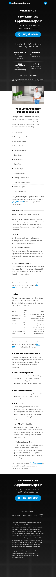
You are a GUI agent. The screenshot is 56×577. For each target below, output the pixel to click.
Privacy (30, 515)
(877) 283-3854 (28, 34)
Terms (35, 515)
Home (14, 515)
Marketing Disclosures (28, 75)
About (19, 515)
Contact (24, 515)
